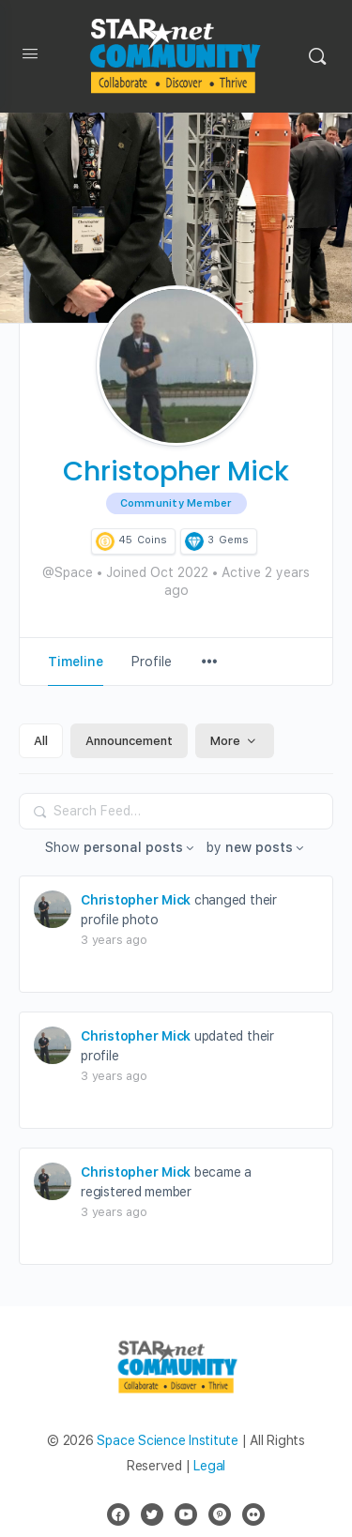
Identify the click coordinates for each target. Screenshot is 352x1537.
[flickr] (253, 1514)
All (41, 741)
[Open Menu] (30, 57)
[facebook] (118, 1514)
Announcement (129, 741)
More (234, 740)
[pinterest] (219, 1514)
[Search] (317, 56)
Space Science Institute (167, 1440)
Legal (209, 1465)
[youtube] (186, 1514)
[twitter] (152, 1514)
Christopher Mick (136, 899)
